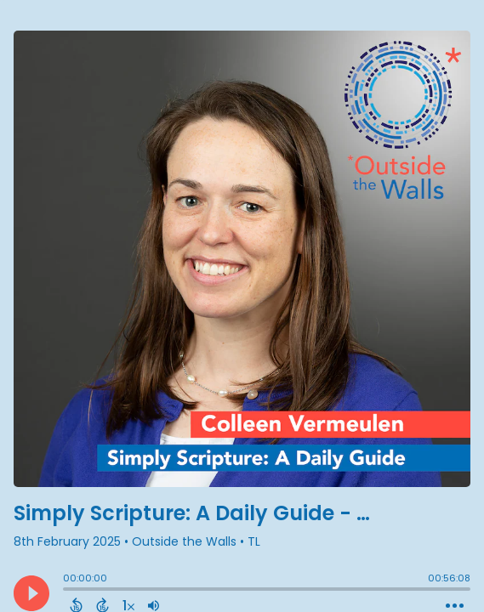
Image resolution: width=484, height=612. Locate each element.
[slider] (67, 590)
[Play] (31, 593)
